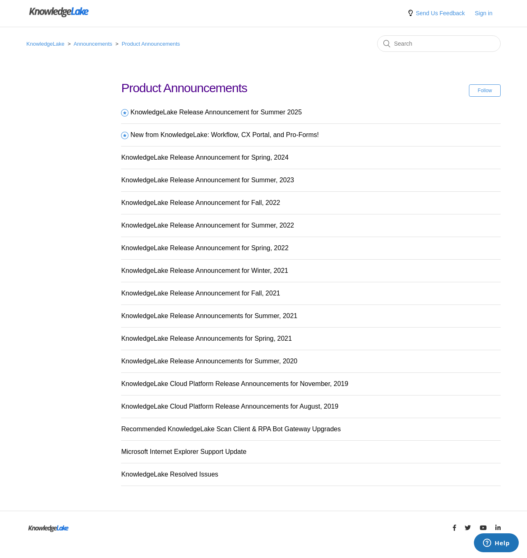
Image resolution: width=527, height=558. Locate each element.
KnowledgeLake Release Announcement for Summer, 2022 (207, 225)
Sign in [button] (483, 13)
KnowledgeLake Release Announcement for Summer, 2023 (207, 180)
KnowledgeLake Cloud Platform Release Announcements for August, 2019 (229, 406)
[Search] (439, 43)
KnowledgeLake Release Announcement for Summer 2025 (216, 112)
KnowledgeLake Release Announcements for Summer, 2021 (209, 315)
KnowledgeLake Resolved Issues (169, 474)
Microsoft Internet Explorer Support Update (183, 451)
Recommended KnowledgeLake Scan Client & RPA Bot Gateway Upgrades (230, 428)
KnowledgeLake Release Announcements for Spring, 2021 (206, 338)
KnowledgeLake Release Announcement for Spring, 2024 (205, 157)
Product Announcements (150, 44)
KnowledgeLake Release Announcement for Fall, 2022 (200, 202)
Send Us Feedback (440, 13)
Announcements (93, 44)
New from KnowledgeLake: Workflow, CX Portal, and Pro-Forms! (225, 134)
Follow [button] (485, 90)
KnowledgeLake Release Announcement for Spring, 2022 (205, 247)
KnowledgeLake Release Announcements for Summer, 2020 (209, 361)
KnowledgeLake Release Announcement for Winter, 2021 (204, 270)
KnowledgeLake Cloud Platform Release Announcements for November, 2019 (234, 383)
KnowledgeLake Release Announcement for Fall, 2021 (200, 293)
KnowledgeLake (45, 44)
